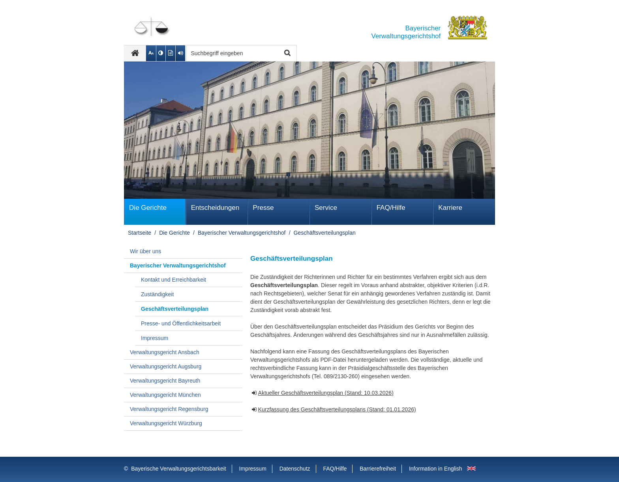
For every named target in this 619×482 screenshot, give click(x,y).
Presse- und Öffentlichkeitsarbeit (181, 323)
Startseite (139, 233)
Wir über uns (145, 251)
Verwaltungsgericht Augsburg (165, 366)
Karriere (450, 207)
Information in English (435, 468)
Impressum (154, 338)
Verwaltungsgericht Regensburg (169, 409)
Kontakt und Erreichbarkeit (173, 279)
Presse (263, 207)
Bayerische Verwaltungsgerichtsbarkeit (178, 468)
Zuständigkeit (157, 294)
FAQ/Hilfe (391, 207)
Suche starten (286, 53)
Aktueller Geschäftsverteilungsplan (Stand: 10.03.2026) (326, 393)
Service (326, 207)
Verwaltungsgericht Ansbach (164, 352)
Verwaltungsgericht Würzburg (166, 423)
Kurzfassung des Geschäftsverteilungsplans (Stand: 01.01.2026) (337, 409)
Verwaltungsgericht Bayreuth (165, 380)
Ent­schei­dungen (215, 207)
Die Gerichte (148, 207)
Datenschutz (294, 468)
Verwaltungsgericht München (165, 395)
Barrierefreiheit (378, 468)
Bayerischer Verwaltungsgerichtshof (242, 233)
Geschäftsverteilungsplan (325, 233)
